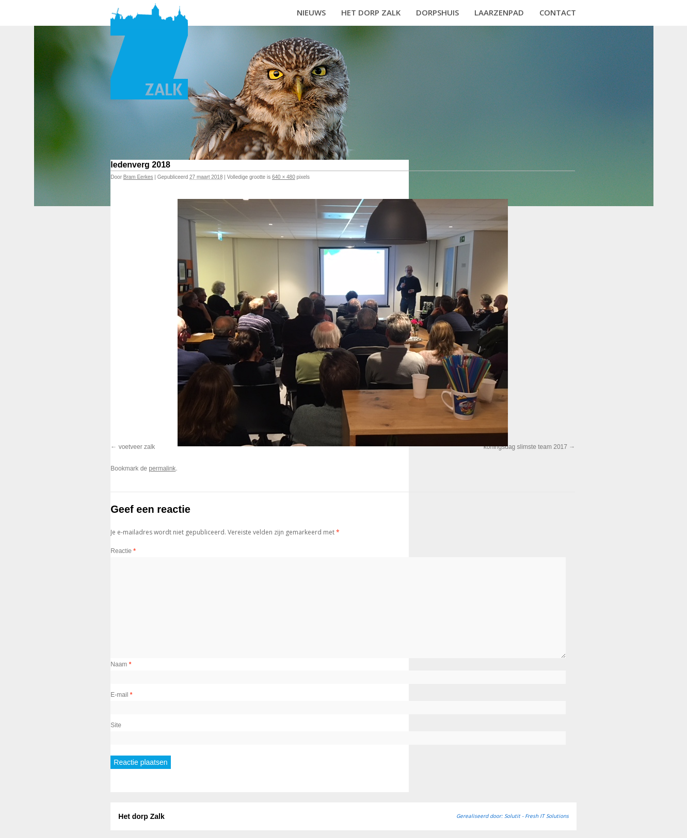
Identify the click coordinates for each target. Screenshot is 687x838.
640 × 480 (283, 177)
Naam (120, 664)
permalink (162, 468)
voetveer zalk (137, 446)
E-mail (121, 694)
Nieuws (311, 12)
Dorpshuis (437, 12)
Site (115, 725)
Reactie (123, 551)
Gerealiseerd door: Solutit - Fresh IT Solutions (512, 815)
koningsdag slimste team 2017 (525, 446)
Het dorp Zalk (371, 12)
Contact (557, 12)
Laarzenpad (499, 12)
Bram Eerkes (138, 177)
